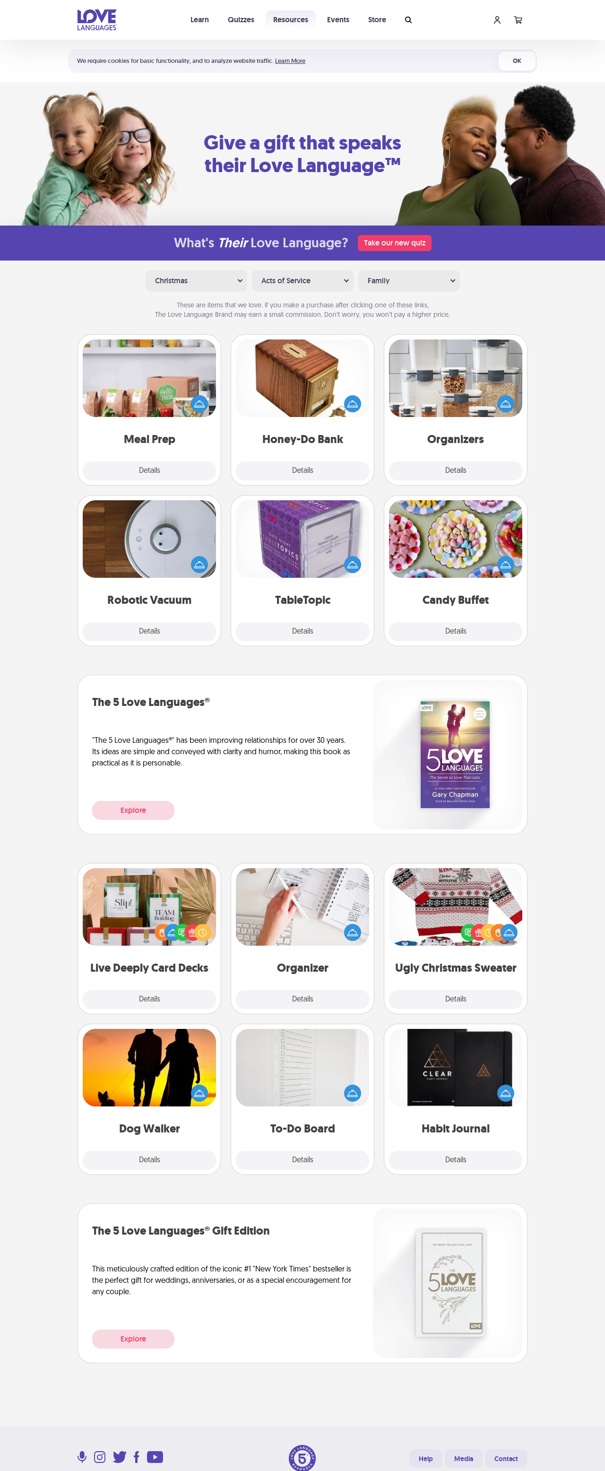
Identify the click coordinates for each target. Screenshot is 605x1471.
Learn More (290, 61)
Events (338, 20)
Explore (133, 810)
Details (149, 471)
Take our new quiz (394, 243)
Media (463, 1458)
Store (377, 20)
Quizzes (241, 20)
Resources (290, 20)
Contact (506, 1458)
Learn (199, 20)
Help (426, 1458)
